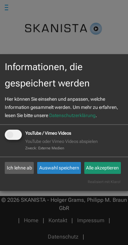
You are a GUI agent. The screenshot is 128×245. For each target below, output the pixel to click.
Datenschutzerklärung (72, 115)
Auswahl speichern (59, 167)
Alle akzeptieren (102, 167)
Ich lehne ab (19, 167)
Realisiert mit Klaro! (104, 182)
